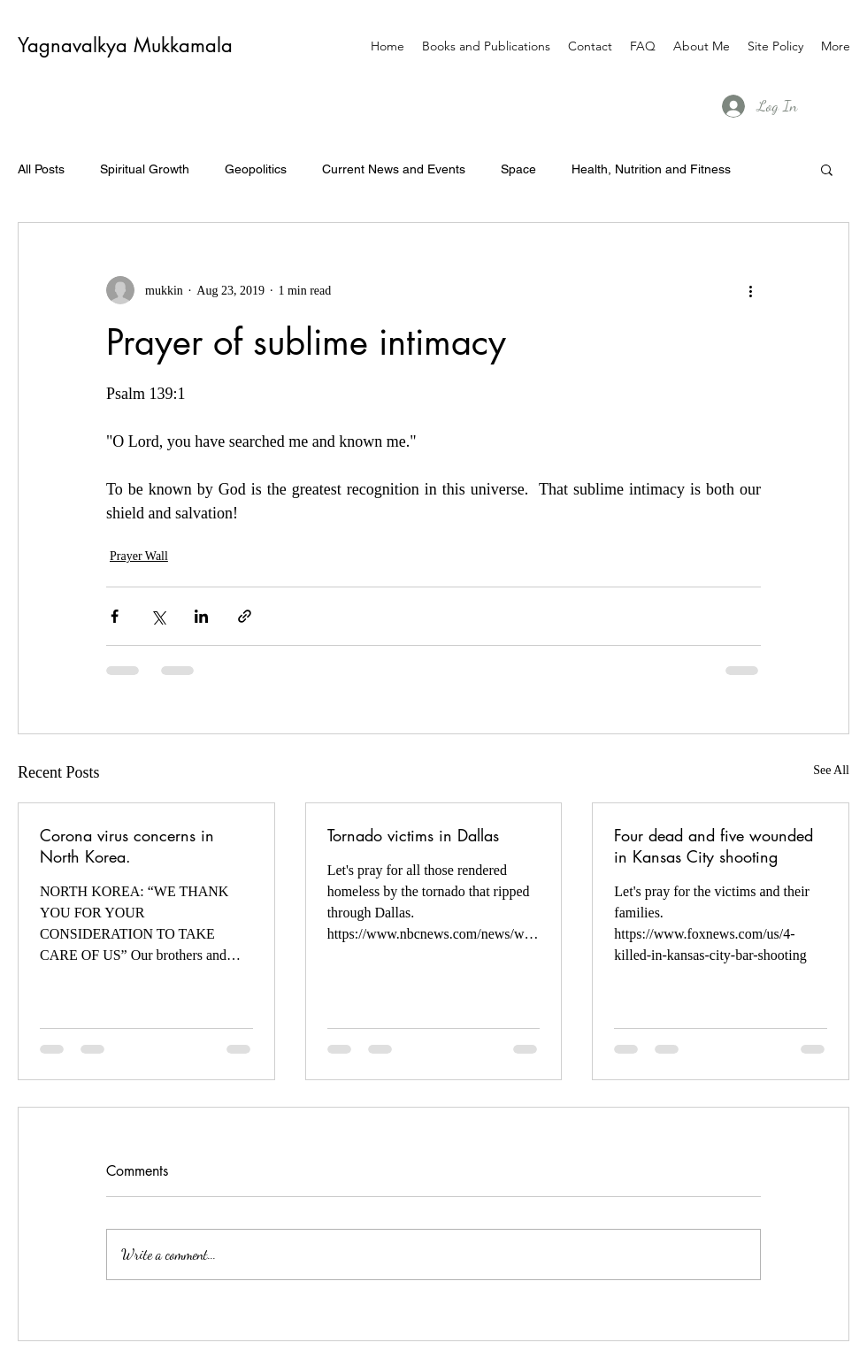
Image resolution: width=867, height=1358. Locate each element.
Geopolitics (256, 169)
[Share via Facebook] (114, 616)
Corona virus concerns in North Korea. (127, 846)
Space (518, 169)
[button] (826, 169)
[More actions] (750, 290)
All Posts (41, 169)
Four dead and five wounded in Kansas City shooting (713, 846)
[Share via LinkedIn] (201, 616)
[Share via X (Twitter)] (158, 616)
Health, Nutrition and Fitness (651, 169)
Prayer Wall (139, 556)
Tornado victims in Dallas (413, 835)
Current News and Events (393, 169)
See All (831, 770)
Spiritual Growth (144, 169)
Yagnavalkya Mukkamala (125, 45)
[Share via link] (244, 616)
